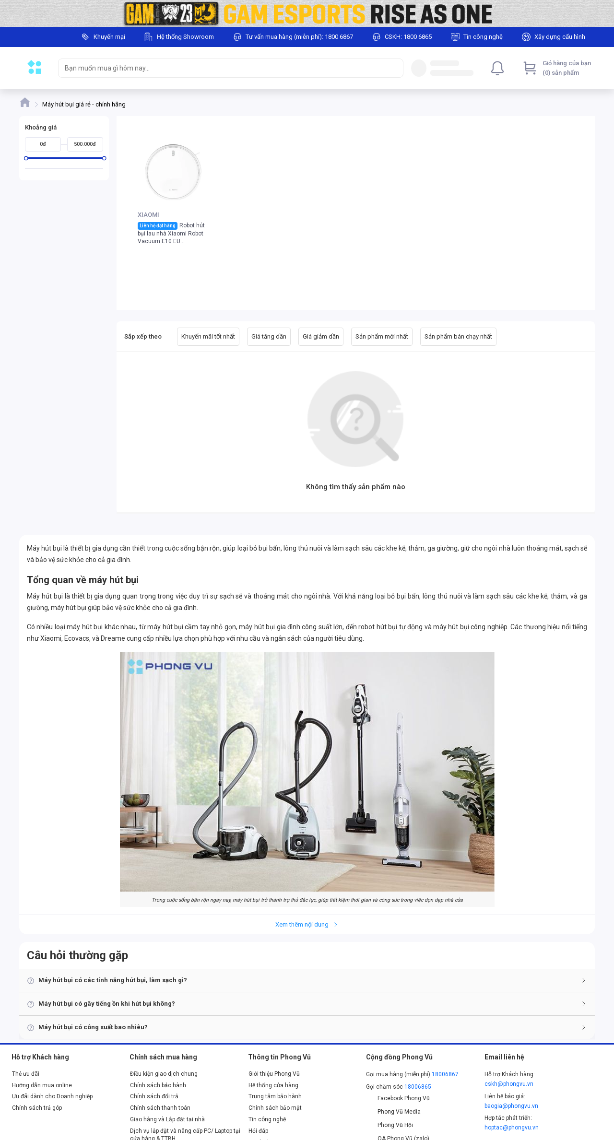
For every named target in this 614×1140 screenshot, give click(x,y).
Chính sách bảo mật (275, 1108)
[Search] (393, 68)
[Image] (307, 13)
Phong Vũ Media (393, 1112)
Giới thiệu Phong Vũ (274, 1073)
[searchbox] (222, 68)
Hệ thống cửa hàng (273, 1085)
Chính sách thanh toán (160, 1108)
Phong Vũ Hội (389, 1125)
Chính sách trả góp (37, 1108)
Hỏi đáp (258, 1131)
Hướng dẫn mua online (42, 1085)
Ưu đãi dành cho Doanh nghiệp (52, 1096)
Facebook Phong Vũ (397, 1098)
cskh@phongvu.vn (508, 1084)
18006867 (445, 1074)
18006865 (417, 1086)
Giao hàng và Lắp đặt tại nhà (167, 1119)
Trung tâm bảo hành (275, 1096)
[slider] (26, 158)
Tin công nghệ (267, 1119)
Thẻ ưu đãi (25, 1073)
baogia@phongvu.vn (511, 1106)
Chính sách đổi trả (154, 1096)
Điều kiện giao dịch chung (164, 1073)
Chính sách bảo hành (158, 1085)
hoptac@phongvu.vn (511, 1127)
